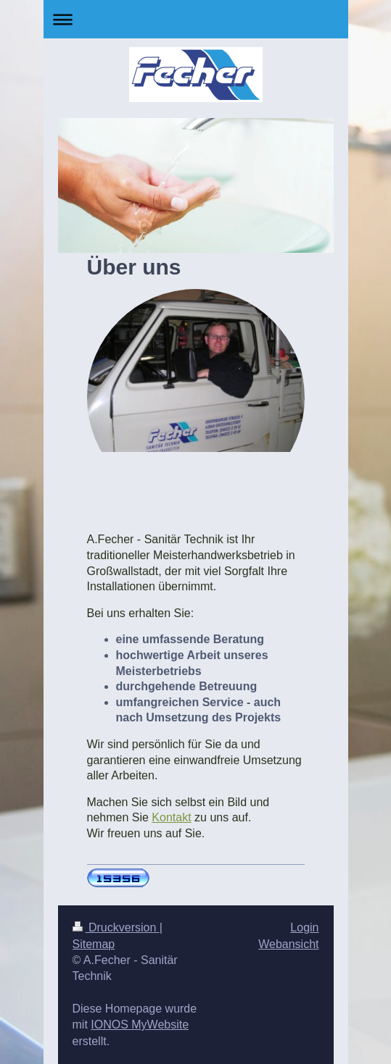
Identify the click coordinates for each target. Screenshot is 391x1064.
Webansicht (288, 944)
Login (304, 927)
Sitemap (94, 944)
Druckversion (116, 927)
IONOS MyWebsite (140, 1024)
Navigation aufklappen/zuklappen (196, 19)
